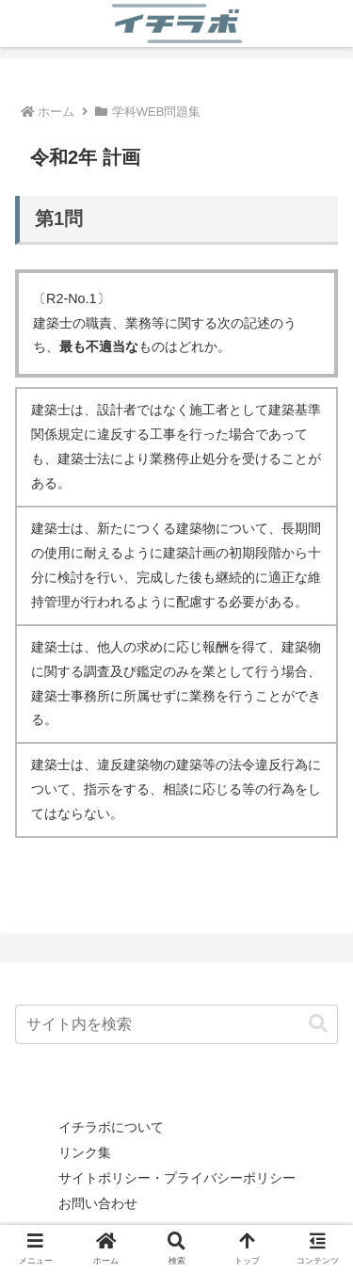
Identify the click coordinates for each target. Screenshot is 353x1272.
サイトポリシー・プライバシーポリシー (177, 1177)
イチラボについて (111, 1127)
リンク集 (84, 1152)
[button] (318, 1024)
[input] (176, 1024)
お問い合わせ (97, 1203)
